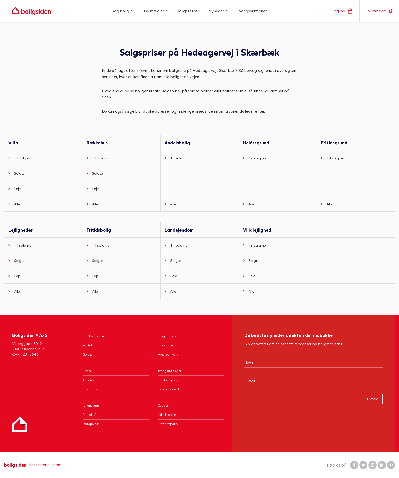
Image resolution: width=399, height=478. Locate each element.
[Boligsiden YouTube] (391, 465)
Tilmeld (372, 399)
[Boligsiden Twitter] (363, 465)
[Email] (313, 380)
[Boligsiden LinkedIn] (382, 465)
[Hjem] (19, 424)
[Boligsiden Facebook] (354, 465)
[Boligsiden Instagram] (372, 465)
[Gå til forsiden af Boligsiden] (31, 11)
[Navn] (313, 362)
